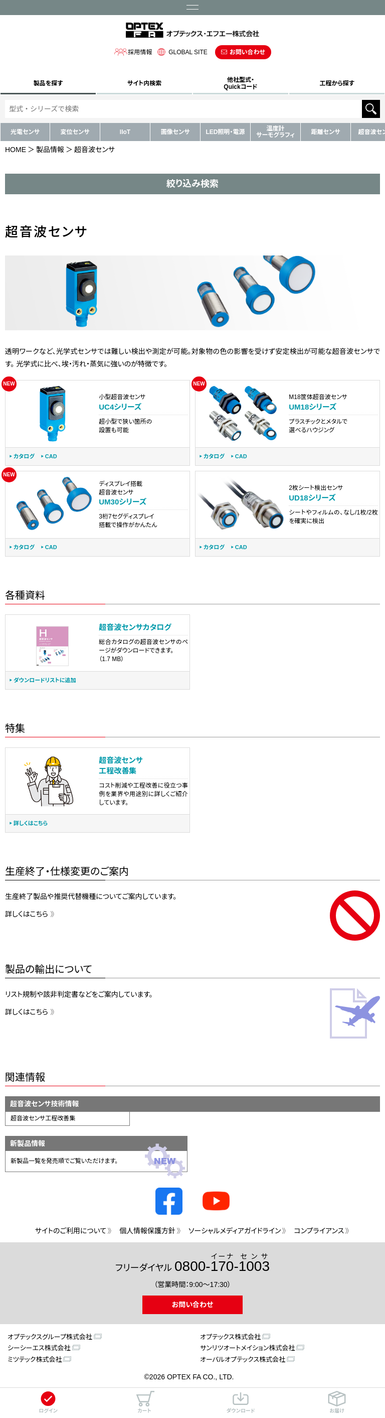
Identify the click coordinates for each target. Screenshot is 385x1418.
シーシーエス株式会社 (39, 1348)
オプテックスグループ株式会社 (50, 1337)
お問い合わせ (247, 52)
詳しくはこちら (31, 823)
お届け (337, 1402)
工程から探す (336, 83)
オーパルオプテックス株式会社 (242, 1359)
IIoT (125, 132)
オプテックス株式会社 (230, 1337)
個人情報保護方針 (147, 1231)
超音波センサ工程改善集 (43, 1118)
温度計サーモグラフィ (275, 132)
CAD (51, 456)
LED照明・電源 (225, 132)
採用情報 (133, 52)
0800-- (222, 1263)
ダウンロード (240, 1402)
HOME (15, 150)
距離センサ (325, 132)
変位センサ (75, 132)
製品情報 (50, 150)
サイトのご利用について (70, 1231)
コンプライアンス (319, 1231)
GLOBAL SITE (181, 52)
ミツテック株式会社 (35, 1359)
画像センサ (175, 132)
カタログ (24, 456)
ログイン (48, 1402)
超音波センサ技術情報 (44, 1104)
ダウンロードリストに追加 (45, 680)
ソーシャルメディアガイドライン (234, 1231)
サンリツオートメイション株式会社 (247, 1348)
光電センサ (25, 132)
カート (144, 1402)
